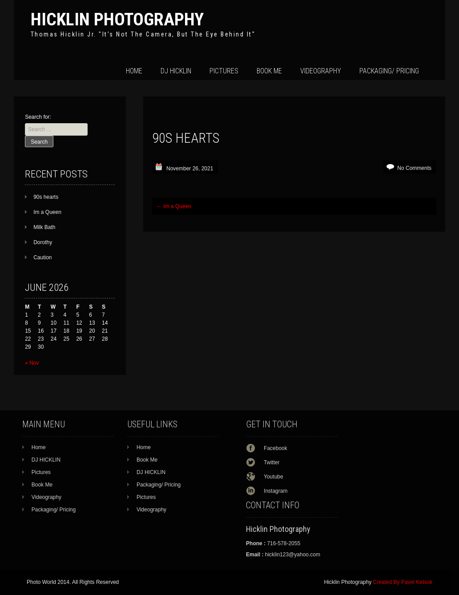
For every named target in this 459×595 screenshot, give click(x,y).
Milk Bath (44, 227)
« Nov (32, 363)
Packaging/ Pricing (389, 71)
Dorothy (42, 242)
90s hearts (45, 197)
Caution (42, 257)
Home (134, 71)
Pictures (223, 71)
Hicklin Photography (117, 19)
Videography (320, 71)
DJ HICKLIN (176, 71)
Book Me (269, 71)
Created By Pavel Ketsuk (402, 582)
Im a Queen (174, 206)
